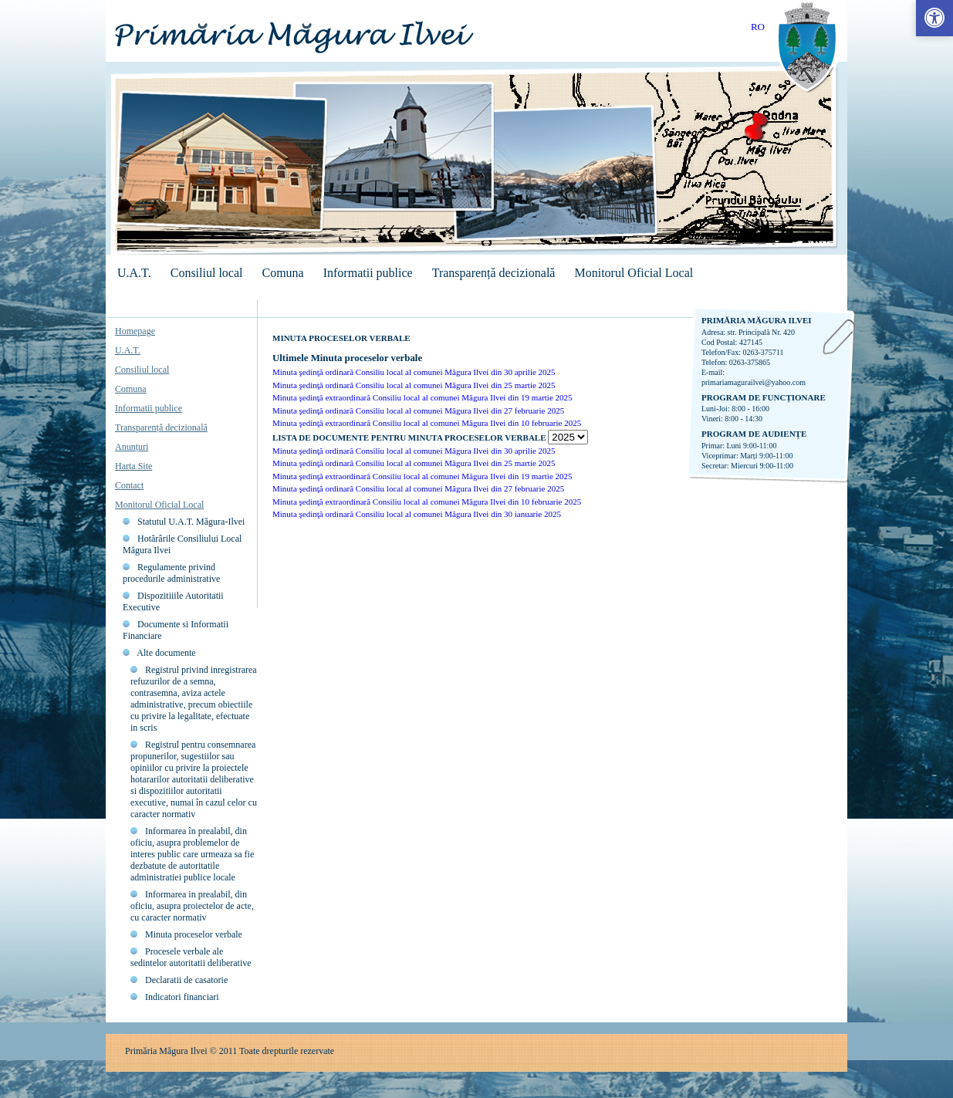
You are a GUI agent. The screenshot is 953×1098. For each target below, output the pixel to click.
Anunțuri (131, 446)
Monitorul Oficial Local (633, 272)
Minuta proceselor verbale (193, 934)
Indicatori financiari (182, 997)
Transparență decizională (494, 272)
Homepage (135, 331)
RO (758, 26)
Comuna (282, 272)
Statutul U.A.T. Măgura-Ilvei (191, 521)
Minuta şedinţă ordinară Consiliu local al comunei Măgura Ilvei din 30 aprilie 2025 (414, 372)
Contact (129, 485)
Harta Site (133, 466)
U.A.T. (134, 272)
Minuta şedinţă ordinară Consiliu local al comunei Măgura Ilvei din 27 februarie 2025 (418, 410)
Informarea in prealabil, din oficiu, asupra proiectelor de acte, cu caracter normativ (192, 906)
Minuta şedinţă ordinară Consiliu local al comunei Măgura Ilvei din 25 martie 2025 (414, 385)
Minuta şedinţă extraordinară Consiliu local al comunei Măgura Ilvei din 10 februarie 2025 (426, 422)
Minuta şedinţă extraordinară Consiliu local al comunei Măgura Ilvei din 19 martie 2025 (422, 397)
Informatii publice (368, 272)
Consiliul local (207, 272)
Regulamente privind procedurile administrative (171, 573)
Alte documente (166, 652)
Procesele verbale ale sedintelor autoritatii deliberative (191, 957)
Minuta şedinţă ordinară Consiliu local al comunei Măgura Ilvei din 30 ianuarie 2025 (416, 514)
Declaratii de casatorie (186, 980)
